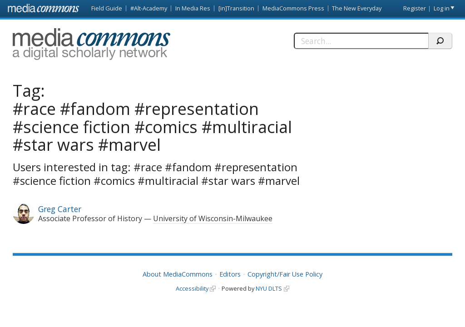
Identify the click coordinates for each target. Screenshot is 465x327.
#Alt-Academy (148, 8)
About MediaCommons (178, 274)
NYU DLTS (269, 288)
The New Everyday (356, 8)
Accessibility (192, 288)
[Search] (361, 41)
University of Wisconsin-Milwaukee (212, 218)
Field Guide (106, 8)
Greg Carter (59, 208)
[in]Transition (236, 8)
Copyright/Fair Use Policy (284, 274)
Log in (442, 8)
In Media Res (192, 8)
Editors (230, 274)
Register (414, 8)
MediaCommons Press (293, 8)
